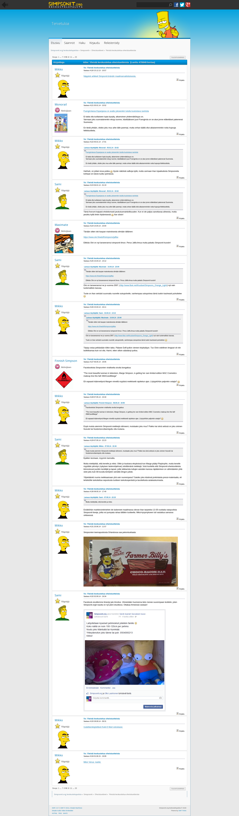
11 (71, 57)
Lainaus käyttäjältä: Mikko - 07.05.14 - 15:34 (100, 446)
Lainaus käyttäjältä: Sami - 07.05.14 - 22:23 (100, 497)
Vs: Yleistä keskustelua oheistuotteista (102, 68)
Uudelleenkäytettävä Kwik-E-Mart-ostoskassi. (103, 727)
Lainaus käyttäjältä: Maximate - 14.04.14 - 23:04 (101, 267)
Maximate (61, 225)
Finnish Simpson (66, 361)
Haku (170, 5)
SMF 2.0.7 (55, 808)
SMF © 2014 (64, 808)
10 (68, 57)
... (61, 57)
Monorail (61, 104)
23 (76, 57)
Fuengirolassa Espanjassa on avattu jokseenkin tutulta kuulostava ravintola (116, 111)
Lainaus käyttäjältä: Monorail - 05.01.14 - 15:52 (101, 148)
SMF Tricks (182, 810)
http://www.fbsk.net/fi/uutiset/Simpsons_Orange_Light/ (143, 285)
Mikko (59, 69)
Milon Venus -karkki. (92, 762)
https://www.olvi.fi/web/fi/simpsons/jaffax (101, 237)
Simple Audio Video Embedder (62, 810)
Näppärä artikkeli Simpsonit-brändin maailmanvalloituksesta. (110, 76)
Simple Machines (76, 808)
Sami (58, 184)
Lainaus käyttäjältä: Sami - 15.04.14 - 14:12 (100, 313)
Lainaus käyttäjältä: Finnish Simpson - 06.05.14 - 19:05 (104, 403)
